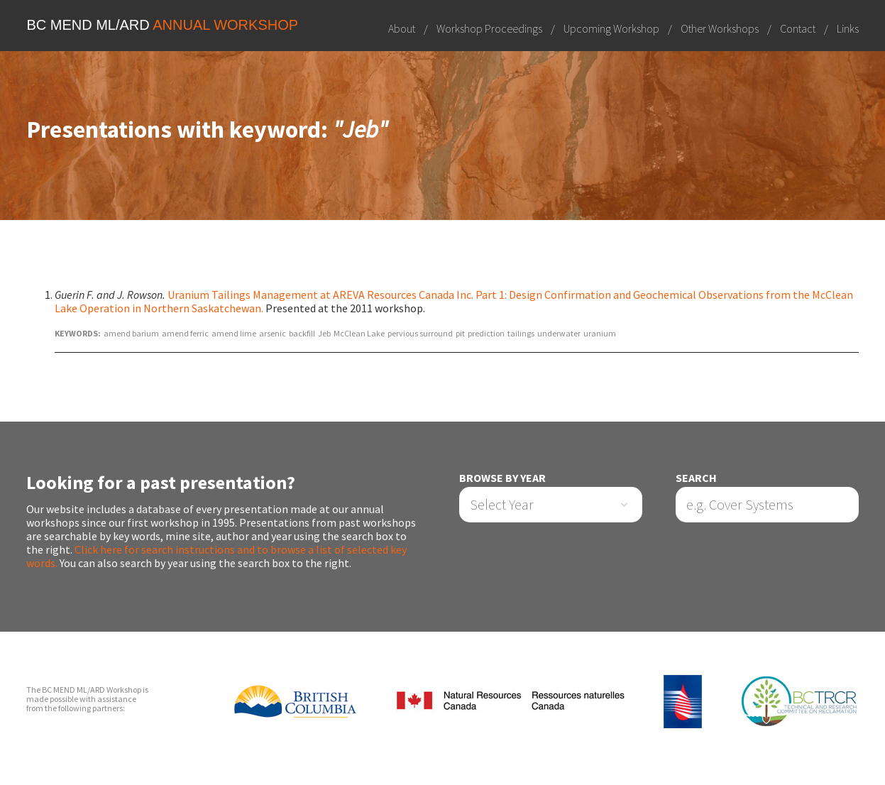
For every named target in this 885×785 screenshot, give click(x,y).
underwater (559, 333)
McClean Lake (359, 333)
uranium (599, 333)
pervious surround (420, 333)
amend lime (233, 333)
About (401, 28)
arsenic (272, 333)
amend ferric (185, 333)
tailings (520, 333)
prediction (486, 333)
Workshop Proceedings (489, 28)
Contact (797, 28)
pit (460, 333)
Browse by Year (502, 478)
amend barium (131, 333)
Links (848, 28)
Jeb (324, 333)
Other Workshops (720, 28)
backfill (302, 333)
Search (696, 478)
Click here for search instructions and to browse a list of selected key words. (216, 556)
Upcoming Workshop (611, 28)
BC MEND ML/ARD (162, 25)
